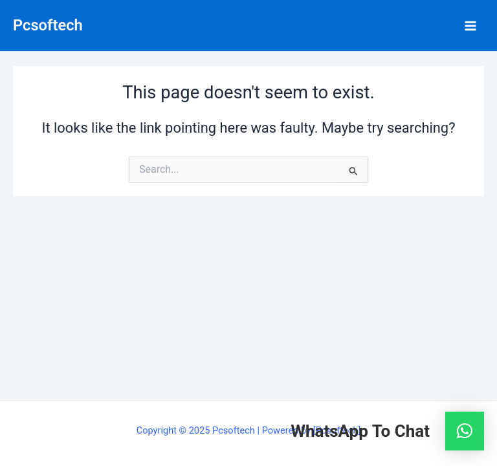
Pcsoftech (48, 25)
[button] (464, 431)
